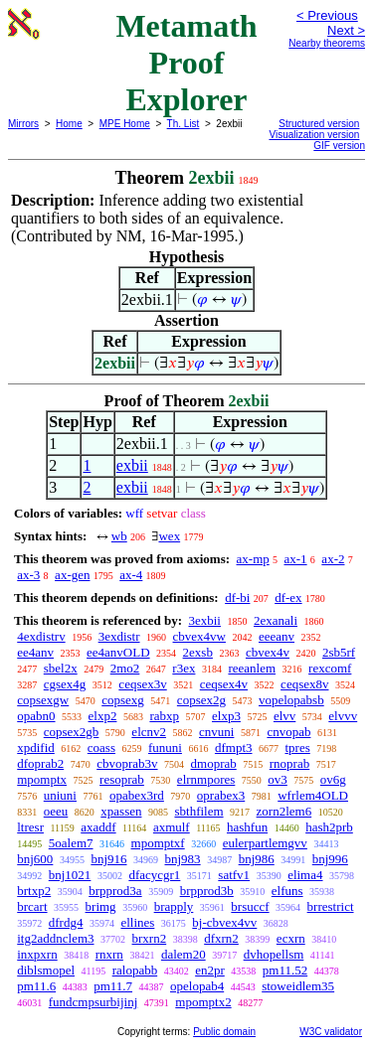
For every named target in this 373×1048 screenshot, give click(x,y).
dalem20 (183, 954)
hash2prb (329, 827)
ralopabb (134, 970)
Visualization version (314, 134)
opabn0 (36, 715)
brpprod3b (207, 890)
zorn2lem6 (284, 811)
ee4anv (35, 652)
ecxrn (291, 938)
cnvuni (216, 731)
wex (169, 535)
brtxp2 (34, 890)
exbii (132, 465)
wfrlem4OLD (313, 795)
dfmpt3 (234, 747)
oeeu (56, 811)
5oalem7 (71, 842)
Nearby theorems (326, 43)
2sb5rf (338, 652)
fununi (165, 747)
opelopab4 (197, 985)
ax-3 (28, 574)
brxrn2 (149, 938)
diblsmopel (46, 970)
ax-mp (253, 558)
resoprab (121, 779)
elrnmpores (206, 779)
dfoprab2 (40, 763)
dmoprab (214, 763)
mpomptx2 (203, 1001)
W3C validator (330, 1031)
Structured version (319, 123)
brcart (32, 906)
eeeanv (276, 636)
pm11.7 (112, 985)
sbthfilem (198, 811)
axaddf (98, 827)
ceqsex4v (224, 683)
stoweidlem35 (298, 985)
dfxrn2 (221, 938)
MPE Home (124, 123)
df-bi (237, 597)
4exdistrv (41, 636)
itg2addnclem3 (55, 938)
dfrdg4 (66, 922)
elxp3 (226, 715)
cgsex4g (65, 683)
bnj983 (183, 858)
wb (119, 535)
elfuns (287, 890)
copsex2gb (71, 731)
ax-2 (332, 558)
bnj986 (257, 858)
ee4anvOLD (118, 652)
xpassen (120, 811)
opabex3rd (136, 795)
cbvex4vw (199, 636)
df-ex (288, 597)
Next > (346, 30)
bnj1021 (70, 874)
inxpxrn (37, 954)
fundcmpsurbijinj (93, 1001)
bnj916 (108, 858)
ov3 (277, 779)
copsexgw (43, 699)
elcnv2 (148, 731)
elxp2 (103, 715)
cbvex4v (267, 652)
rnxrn (109, 954)
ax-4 (130, 574)
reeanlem (252, 668)
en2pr (210, 970)
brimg (101, 906)
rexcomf (329, 668)
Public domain (224, 1031)
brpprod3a (115, 890)
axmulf (171, 827)
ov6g (333, 779)
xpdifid (36, 747)
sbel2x (61, 668)
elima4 (304, 874)
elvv (284, 715)
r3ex (183, 668)
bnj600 (35, 858)
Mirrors (23, 123)
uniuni (60, 795)
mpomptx (42, 779)
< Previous (327, 15)
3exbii (204, 620)
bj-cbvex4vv (224, 922)
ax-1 (295, 558)
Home (69, 123)
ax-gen (72, 574)
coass (101, 747)
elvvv (342, 715)
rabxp (164, 715)
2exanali (275, 620)
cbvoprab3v (126, 763)
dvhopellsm (274, 954)
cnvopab (288, 731)
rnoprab (289, 763)
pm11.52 (285, 970)
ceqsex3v (142, 683)
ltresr (30, 827)
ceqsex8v (304, 683)
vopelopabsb (291, 699)
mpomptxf (158, 842)
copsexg (122, 699)
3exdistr (119, 636)
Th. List (183, 123)
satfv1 (234, 874)
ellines (137, 922)
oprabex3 (221, 795)
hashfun (247, 827)
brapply (174, 906)
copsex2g (201, 699)
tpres (297, 747)
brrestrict (330, 906)
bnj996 (330, 858)
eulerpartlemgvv (265, 842)
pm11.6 (36, 985)
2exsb (198, 652)
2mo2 (125, 668)
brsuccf (250, 906)
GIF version (339, 145)
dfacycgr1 (154, 874)
